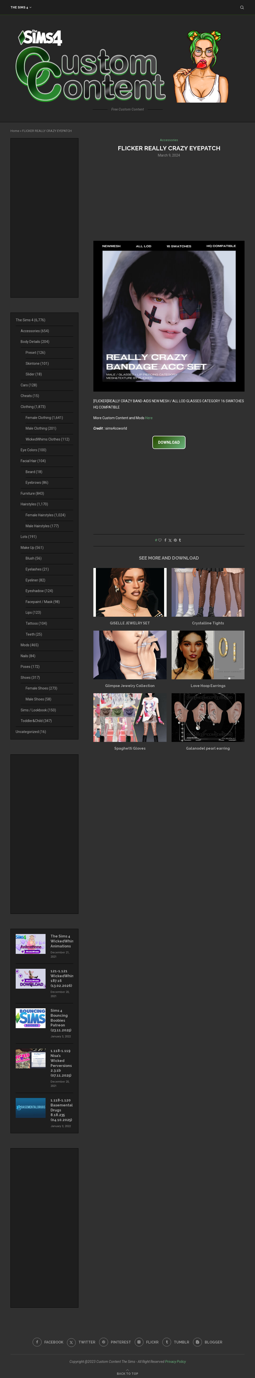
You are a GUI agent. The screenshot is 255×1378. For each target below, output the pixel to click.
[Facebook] (47, 1340)
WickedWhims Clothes (47, 439)
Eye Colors (33, 450)
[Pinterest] (115, 1340)
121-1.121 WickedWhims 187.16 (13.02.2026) (62, 978)
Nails (28, 656)
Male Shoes (38, 699)
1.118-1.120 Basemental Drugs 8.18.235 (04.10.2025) (62, 1108)
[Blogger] (208, 1340)
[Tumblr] (176, 1340)
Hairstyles (34, 504)
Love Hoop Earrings (208, 686)
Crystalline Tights (208, 623)
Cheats (30, 396)
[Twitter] (81, 1340)
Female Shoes (41, 688)
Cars (29, 385)
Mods (30, 645)
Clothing (33, 407)
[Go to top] (127, 1372)
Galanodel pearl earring (208, 748)
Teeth (34, 634)
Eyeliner (35, 580)
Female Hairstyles (45, 515)
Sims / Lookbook (38, 710)
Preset (35, 353)
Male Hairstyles (42, 526)
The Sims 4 (19, 7)
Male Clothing (41, 428)
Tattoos (36, 623)
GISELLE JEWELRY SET (130, 623)
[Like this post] (160, 540)
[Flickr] (147, 1340)
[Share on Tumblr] (180, 540)
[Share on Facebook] (165, 540)
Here (149, 418)
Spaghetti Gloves (129, 748)
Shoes (30, 678)
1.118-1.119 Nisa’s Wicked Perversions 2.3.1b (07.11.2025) (61, 1062)
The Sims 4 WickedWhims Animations (62, 941)
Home (14, 131)
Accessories (35, 331)
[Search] (242, 7)
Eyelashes (37, 569)
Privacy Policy (175, 1360)
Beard (34, 472)
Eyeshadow (39, 591)
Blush (34, 558)
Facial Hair (33, 461)
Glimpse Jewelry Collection (130, 686)
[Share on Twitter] (170, 540)
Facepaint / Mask (43, 602)
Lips (33, 612)
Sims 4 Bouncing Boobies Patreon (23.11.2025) (61, 1019)
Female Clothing (44, 418)
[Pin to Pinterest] (175, 540)
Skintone (37, 363)
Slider (34, 374)
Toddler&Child (36, 721)
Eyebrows (37, 483)
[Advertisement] (169, 199)
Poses (30, 667)
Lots (29, 537)
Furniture (32, 493)
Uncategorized (31, 732)
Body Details (35, 342)
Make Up (32, 548)
